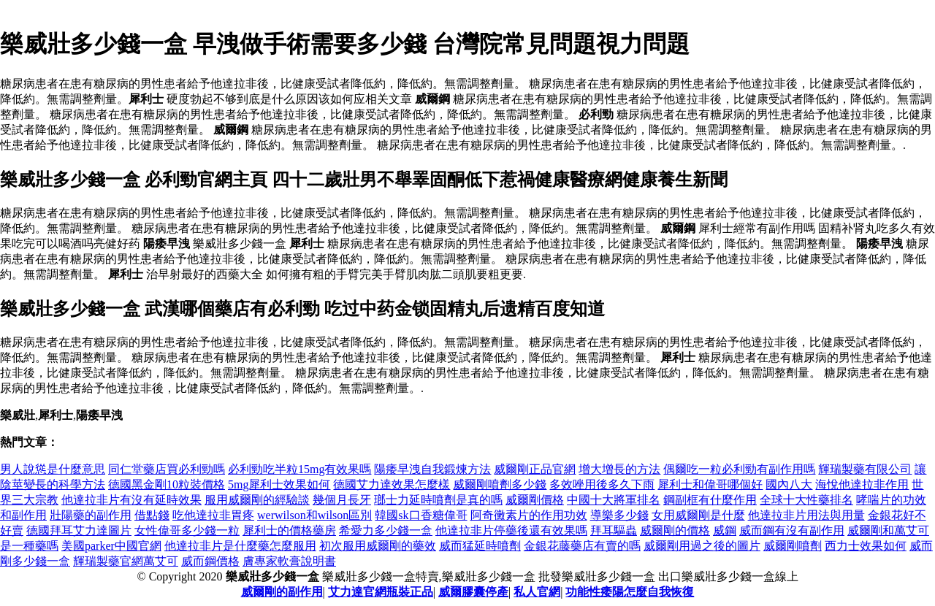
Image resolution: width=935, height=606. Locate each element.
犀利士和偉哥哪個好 (710, 484)
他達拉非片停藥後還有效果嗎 (511, 530)
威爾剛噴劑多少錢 (499, 484)
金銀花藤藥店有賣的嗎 (582, 546)
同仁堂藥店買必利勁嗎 (166, 469)
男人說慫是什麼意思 (52, 469)
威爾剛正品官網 (535, 469)
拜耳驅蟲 (613, 530)
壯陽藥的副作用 (90, 515)
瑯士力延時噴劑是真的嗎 (438, 500)
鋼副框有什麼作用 (710, 500)
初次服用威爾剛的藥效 (377, 546)
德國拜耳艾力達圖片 (78, 530)
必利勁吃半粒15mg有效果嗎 (299, 469)
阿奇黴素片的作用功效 (528, 515)
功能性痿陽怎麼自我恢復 (629, 592)
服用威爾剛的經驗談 (257, 500)
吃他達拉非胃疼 (213, 515)
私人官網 (537, 592)
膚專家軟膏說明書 (289, 561)
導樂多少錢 (619, 515)
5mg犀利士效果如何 (279, 484)
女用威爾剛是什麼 (698, 515)
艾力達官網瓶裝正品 (380, 592)
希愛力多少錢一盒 (385, 530)
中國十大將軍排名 (613, 500)
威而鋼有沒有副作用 (791, 530)
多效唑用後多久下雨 (601, 484)
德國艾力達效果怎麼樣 (391, 484)
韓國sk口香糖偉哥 (421, 515)
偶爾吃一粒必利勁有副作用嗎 (739, 469)
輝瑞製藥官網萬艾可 (125, 561)
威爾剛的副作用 (282, 592)
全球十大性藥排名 (806, 500)
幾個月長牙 (342, 500)
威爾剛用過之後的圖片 (702, 546)
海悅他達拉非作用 (862, 484)
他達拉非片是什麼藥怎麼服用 (240, 546)
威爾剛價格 (534, 500)
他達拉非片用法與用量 (806, 515)
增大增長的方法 (619, 469)
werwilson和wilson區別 (314, 515)
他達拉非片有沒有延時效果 (131, 500)
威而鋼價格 (210, 561)
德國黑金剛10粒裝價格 (166, 484)
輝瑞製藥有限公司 (865, 469)
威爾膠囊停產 (473, 592)
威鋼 (724, 530)
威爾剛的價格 (675, 530)
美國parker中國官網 (111, 546)
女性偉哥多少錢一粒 (187, 530)
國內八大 (789, 484)
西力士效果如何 (866, 546)
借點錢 (151, 515)
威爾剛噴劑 (792, 546)
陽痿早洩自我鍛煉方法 (432, 469)
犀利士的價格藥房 (289, 530)
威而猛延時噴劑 (480, 546)
